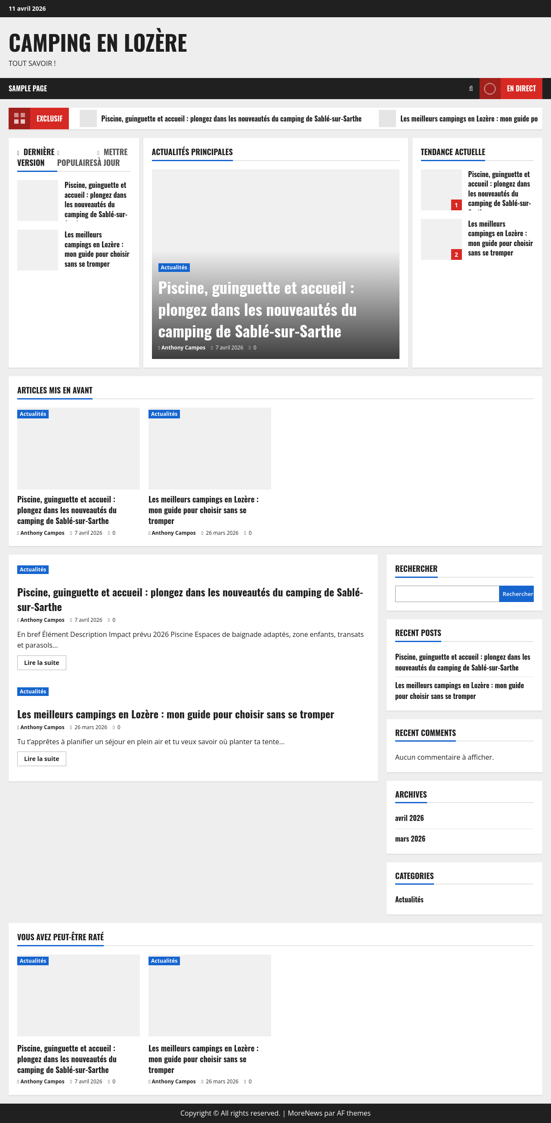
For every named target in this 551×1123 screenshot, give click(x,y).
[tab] (37, 159)
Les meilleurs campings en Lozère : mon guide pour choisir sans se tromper (37, 250)
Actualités (174, 267)
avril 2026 (409, 818)
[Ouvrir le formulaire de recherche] (471, 88)
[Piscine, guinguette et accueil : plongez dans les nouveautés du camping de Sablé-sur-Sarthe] (78, 449)
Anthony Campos (183, 347)
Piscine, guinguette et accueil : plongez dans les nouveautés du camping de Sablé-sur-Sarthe (221, 118)
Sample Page (28, 88)
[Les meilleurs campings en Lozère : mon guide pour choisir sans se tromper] (210, 449)
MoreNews (305, 1113)
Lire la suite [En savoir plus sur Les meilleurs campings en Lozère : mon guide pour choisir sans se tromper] (45, 760)
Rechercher (416, 568)
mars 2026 (410, 838)
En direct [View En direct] (508, 88)
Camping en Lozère (98, 42)
